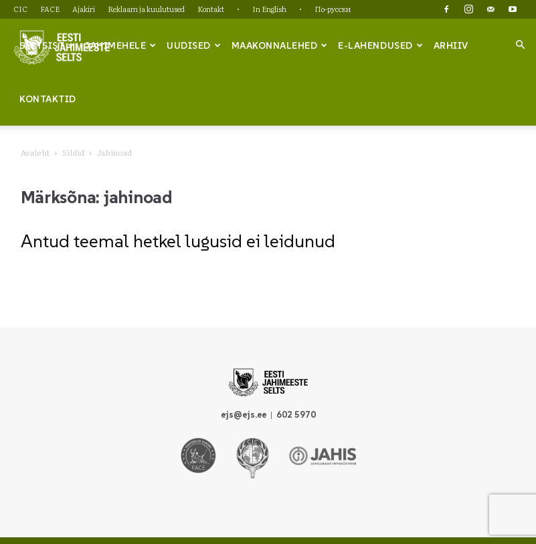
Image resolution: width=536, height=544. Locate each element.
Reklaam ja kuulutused (146, 8)
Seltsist (47, 45)
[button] (520, 44)
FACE (50, 8)
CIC (20, 8)
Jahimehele (121, 45)
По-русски (333, 8)
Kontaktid (47, 99)
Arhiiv (451, 45)
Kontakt (210, 8)
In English (269, 8)
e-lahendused (380, 45)
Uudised (194, 45)
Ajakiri (83, 8)
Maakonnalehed (280, 45)
